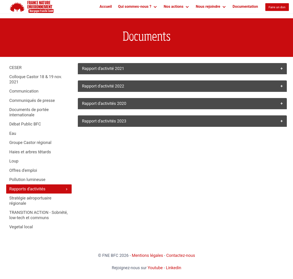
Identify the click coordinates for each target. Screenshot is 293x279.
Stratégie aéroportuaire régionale (30, 201)
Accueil (106, 6)
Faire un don (277, 7)
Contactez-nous (180, 255)
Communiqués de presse (32, 100)
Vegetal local (21, 226)
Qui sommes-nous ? (134, 6)
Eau (12, 133)
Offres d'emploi (23, 170)
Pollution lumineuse (27, 179)
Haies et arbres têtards (30, 151)
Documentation (245, 6)
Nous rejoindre (208, 6)
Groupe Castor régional (30, 142)
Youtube (155, 267)
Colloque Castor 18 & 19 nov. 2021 (35, 79)
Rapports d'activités (39, 188)
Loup (14, 161)
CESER (15, 67)
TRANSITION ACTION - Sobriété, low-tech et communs (38, 215)
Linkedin (173, 267)
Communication (23, 91)
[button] (182, 68)
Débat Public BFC (25, 124)
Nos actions (173, 6)
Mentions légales (147, 255)
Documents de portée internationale (29, 112)
